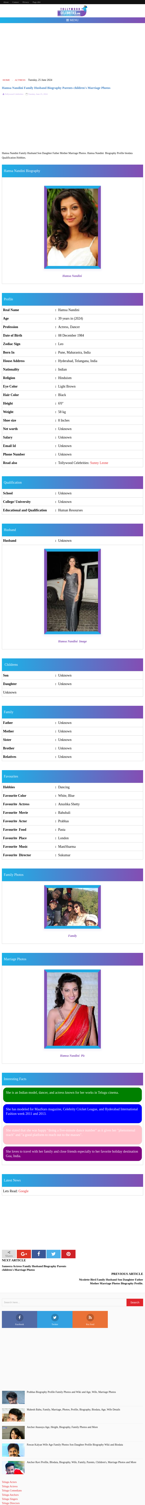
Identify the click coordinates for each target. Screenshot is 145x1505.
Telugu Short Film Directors (17, 1494)
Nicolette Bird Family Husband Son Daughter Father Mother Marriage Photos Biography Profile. (111, 1268)
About (6, 2)
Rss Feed (90, 1306)
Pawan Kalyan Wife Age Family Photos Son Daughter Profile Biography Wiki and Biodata (75, 1431)
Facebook (19, 1306)
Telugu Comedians (12, 1477)
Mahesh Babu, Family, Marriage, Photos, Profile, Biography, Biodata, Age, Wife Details (73, 1396)
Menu (72, 20)
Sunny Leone (99, 463)
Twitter (55, 1306)
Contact (15, 2)
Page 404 (36, 2)
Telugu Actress (10, 1472)
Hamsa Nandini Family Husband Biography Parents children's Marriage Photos (56, 88)
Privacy (25, 2)
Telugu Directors (11, 1489)
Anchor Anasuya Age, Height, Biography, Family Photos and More (62, 1413)
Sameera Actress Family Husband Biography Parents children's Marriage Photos (34, 1268)
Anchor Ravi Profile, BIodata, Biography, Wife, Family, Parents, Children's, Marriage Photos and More (81, 1448)
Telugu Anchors (10, 1481)
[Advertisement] (73, 50)
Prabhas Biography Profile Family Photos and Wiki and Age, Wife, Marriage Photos (71, 1378)
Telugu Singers (10, 1485)
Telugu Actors (9, 1468)
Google (24, 1191)
